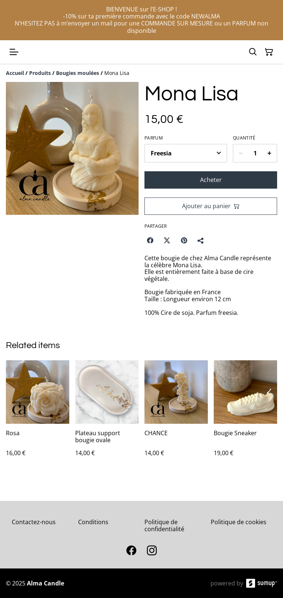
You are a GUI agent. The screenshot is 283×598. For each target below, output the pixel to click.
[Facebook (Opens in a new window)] (150, 240)
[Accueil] (15, 72)
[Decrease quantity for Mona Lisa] (240, 153)
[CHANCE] (176, 415)
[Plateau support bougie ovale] (107, 415)
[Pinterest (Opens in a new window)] (183, 240)
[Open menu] (14, 52)
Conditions (93, 522)
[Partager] (200, 240)
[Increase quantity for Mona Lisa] (269, 153)
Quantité (244, 138)
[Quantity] (255, 153)
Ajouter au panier (211, 206)
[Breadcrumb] (141, 73)
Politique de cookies (238, 522)
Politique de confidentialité (164, 525)
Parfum (153, 138)
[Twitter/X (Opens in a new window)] (166, 240)
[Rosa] (37, 415)
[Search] (253, 52)
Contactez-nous (34, 522)
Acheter (211, 180)
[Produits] (40, 72)
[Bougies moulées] (77, 72)
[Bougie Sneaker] (245, 415)
